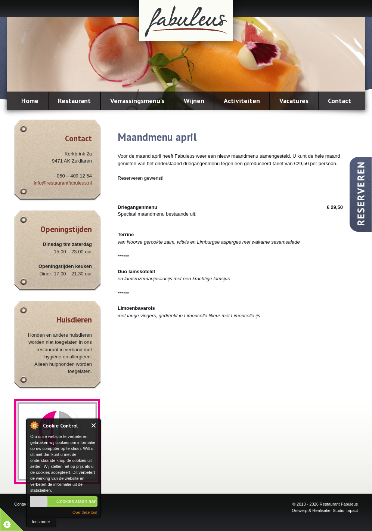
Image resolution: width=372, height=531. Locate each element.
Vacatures (294, 100)
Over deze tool (84, 512)
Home (29, 100)
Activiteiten (242, 100)
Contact (339, 100)
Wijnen (194, 100)
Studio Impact (345, 510)
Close (94, 425)
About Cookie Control (34, 425)
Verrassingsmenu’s (137, 100)
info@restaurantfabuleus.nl (63, 183)
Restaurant (74, 100)
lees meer (41, 521)
